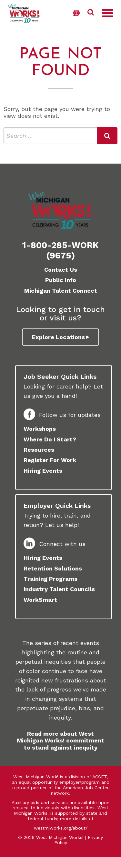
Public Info (60, 280)
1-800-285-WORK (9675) (60, 250)
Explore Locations (58, 337)
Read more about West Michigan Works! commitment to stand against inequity (60, 740)
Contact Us (60, 269)
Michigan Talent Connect (60, 290)
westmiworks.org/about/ (60, 828)
